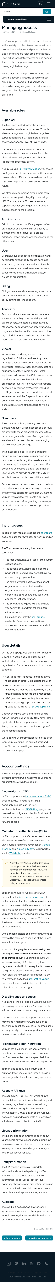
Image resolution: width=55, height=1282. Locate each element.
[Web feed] (46, 1263)
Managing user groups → (39, 1238)
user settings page (38, 978)
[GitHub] (39, 1263)
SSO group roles (41, 706)
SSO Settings (32, 809)
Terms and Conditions (37, 1276)
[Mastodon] (16, 1263)
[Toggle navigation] (49, 4)
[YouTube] (31, 1263)
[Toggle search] (47, 11)
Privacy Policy (21, 1276)
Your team (46, 532)
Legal (11, 1276)
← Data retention (12, 1238)
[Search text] (22, 11)
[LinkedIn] (24, 1263)
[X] (9, 1263)
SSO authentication (29, 168)
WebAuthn (15, 853)
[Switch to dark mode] (40, 3)
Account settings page (31, 896)
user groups (38, 616)
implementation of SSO (38, 796)
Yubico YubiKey (25, 848)
